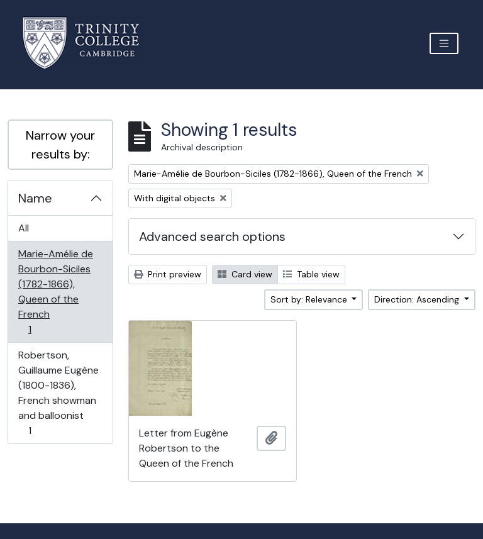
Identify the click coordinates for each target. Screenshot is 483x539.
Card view (245, 274)
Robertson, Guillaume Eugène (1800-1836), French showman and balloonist (58, 392)
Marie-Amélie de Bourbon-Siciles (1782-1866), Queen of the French (55, 291)
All (23, 228)
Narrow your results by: (60, 144)
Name (35, 198)
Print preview (167, 274)
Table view (311, 274)
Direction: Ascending (418, 299)
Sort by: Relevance (310, 299)
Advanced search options (212, 236)
